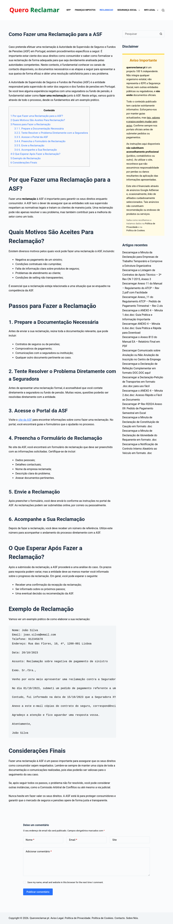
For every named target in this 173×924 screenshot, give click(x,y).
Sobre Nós (132, 918)
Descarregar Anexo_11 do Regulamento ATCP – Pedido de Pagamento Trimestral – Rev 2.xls (142, 301)
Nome (30, 840)
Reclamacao (106, 10)
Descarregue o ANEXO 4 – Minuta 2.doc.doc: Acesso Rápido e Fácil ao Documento (142, 395)
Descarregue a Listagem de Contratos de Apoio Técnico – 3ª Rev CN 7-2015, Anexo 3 (141, 275)
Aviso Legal (57, 918)
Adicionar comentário (39, 851)
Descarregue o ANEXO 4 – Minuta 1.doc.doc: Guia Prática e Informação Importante (142, 315)
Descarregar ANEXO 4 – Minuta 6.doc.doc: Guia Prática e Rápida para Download (141, 328)
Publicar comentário (38, 891)
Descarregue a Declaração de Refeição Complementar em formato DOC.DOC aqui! (139, 368)
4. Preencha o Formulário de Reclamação (39, 141)
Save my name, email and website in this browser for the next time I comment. (65, 882)
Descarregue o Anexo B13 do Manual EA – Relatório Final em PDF (141, 341)
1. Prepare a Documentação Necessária (39, 128)
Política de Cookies (135, 230)
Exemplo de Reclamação (25, 158)
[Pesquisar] (163, 10)
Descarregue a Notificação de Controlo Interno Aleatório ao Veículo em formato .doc (140, 449)
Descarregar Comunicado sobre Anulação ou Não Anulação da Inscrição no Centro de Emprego (141, 355)
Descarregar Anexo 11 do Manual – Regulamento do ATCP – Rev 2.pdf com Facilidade (142, 288)
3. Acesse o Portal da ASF (31, 137)
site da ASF (25, 419)
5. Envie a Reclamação (29, 145)
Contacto (120, 918)
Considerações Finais (23, 162)
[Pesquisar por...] (140, 33)
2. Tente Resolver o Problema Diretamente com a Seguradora (51, 132)
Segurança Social (129, 10)
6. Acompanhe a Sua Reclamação (35, 149)
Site (114, 839)
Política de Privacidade (77, 918)
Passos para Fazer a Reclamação (30, 124)
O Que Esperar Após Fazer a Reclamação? (35, 153)
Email (73, 840)
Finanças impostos (85, 10)
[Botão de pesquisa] (161, 33)
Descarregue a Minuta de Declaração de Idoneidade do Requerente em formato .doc (139, 435)
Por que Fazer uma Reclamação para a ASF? (36, 115)
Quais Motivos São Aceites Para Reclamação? (37, 120)
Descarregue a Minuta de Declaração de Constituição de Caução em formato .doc (140, 422)
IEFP (69, 10)
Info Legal (152, 10)
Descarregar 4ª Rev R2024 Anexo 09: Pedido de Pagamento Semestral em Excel (142, 408)
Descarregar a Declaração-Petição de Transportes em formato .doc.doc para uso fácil (142, 382)
